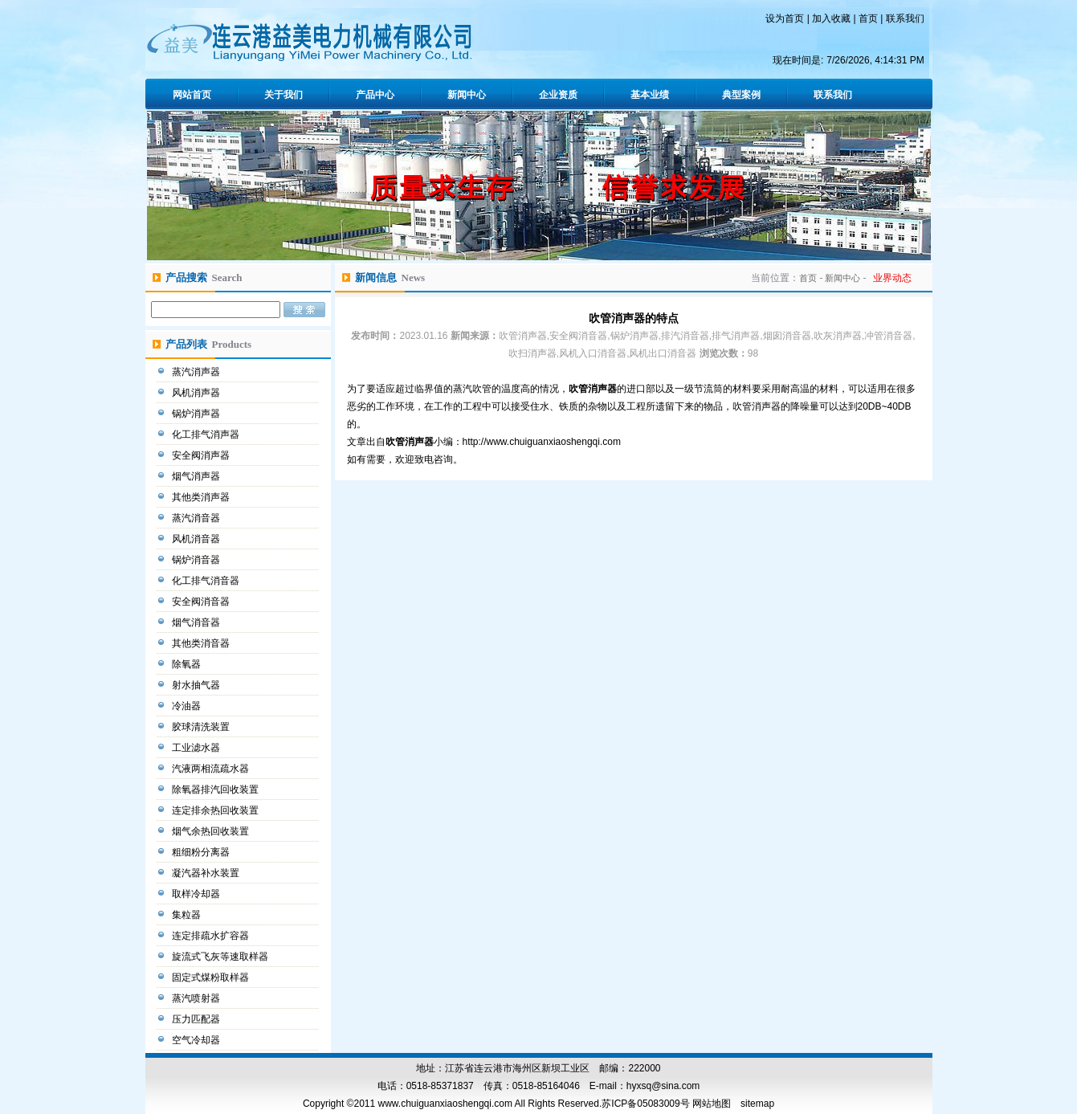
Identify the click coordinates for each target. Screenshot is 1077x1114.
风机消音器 (197, 539)
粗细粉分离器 (202, 852)
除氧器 (187, 664)
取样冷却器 (197, 894)
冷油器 (187, 706)
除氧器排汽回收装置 (216, 789)
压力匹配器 (197, 1019)
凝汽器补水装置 (207, 873)
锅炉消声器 (197, 413)
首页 (868, 18)
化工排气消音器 (207, 580)
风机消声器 (197, 392)
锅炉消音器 (197, 559)
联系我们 (905, 18)
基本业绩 (649, 94)
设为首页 (784, 18)
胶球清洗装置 (202, 726)
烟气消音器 (197, 622)
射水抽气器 (197, 685)
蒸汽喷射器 (197, 998)
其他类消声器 (202, 497)
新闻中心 (466, 94)
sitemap (757, 1103)
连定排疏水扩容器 (211, 935)
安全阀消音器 (202, 601)
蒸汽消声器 (197, 371)
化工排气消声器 (207, 434)
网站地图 (711, 1103)
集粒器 (187, 914)
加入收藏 (831, 18)
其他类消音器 (202, 643)
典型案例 (741, 94)
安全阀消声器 (202, 455)
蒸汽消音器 (197, 518)
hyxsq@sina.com (663, 1086)
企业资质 (558, 94)
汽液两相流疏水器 (211, 768)
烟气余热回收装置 (211, 831)
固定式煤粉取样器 (211, 977)
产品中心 (375, 94)
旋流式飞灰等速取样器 (221, 956)
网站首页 (192, 94)
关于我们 (283, 94)
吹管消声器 (593, 388)
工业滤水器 (197, 747)
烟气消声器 (197, 476)
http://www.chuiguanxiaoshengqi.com (542, 441)
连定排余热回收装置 (216, 810)
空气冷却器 (197, 1040)
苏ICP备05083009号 (645, 1103)
